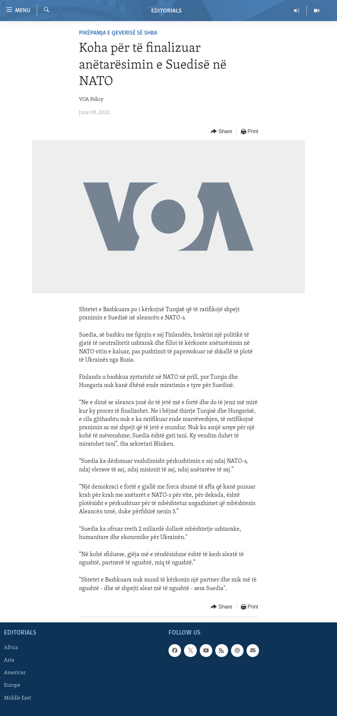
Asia (9, 660)
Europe (12, 685)
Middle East (17, 698)
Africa (11, 647)
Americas (15, 672)
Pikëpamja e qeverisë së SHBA (118, 33)
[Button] (221, 131)
